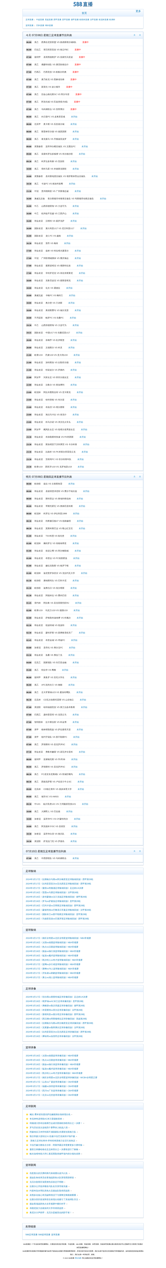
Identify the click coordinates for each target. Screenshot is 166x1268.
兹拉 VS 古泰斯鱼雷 (52, 484)
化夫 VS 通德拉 (53, 288)
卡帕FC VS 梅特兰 (54, 295)
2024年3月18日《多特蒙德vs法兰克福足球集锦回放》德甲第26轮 (56, 897)
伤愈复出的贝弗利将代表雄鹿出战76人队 (49, 1173)
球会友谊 (38, 221)
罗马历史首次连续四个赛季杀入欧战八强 (49, 1127)
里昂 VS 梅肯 (52, 243)
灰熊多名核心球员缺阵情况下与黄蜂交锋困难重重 (53, 1195)
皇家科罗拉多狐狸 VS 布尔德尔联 (57, 154)
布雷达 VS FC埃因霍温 (56, 558)
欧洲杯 (112, 19)
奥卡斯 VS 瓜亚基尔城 (53, 124)
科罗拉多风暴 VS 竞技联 (52, 161)
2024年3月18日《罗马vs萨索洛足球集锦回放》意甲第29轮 (53, 901)
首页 (84, 13)
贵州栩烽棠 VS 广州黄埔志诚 (55, 191)
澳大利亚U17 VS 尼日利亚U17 (60, 228)
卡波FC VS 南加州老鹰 (52, 183)
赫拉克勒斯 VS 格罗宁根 (57, 565)
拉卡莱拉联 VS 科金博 (56, 722)
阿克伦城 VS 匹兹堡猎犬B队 (54, 102)
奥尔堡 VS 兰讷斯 (54, 303)
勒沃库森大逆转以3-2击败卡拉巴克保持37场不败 (52, 1136)
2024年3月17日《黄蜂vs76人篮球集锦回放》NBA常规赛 (52, 968)
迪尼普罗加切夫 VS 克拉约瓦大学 (59, 573)
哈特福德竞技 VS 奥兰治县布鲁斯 (59, 707)
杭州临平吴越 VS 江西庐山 (53, 213)
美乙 (36, 42)
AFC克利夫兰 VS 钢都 (51, 685)
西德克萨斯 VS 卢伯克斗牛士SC (56, 781)
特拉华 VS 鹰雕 (48, 670)
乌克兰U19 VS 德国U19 (56, 610)
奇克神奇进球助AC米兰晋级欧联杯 (46, 1119)
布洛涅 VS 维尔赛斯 (55, 407)
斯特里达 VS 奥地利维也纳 (58, 498)
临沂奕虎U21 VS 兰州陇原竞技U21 (59, 804)
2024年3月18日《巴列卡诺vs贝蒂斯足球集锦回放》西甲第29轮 (55, 905)
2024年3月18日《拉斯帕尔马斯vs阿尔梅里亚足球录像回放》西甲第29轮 (59, 1023)
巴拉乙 (37, 49)
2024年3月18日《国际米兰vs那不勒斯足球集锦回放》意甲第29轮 (56, 914)
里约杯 (37, 603)
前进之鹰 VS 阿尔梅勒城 (57, 551)
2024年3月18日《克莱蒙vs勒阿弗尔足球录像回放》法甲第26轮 (55, 1027)
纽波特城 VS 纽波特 (55, 625)
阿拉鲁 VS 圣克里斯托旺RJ (56, 603)
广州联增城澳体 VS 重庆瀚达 (55, 258)
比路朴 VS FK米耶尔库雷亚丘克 (60, 452)
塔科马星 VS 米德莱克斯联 (53, 169)
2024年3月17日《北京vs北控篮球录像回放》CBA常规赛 (52, 1095)
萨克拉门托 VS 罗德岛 (53, 841)
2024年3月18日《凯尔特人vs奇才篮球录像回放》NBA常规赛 (54, 1073)
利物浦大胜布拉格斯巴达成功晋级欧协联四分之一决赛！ (56, 1123)
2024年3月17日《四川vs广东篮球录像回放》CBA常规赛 (52, 1090)
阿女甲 (37, 377)
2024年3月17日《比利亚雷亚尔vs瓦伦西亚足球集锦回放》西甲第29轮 (58, 883)
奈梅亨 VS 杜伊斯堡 (55, 340)
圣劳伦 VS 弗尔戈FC (53, 647)
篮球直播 (29, 25)
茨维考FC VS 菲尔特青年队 (58, 459)
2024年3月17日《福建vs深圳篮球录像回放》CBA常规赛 (52, 1086)
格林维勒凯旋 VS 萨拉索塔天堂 (56, 729)
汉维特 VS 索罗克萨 (55, 221)
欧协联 (37, 484)
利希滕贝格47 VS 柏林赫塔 (58, 521)
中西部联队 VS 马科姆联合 (53, 858)
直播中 (85, 42)
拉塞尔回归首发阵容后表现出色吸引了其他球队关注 (54, 1199)
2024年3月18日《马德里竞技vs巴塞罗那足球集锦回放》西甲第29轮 (57, 918)
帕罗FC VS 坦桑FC (55, 318)
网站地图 (78, 1258)
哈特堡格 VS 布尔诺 (55, 399)
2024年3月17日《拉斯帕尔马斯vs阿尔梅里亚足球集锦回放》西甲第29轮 (59, 879)
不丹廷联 (38, 318)
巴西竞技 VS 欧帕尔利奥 (54, 72)
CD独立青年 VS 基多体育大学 (57, 789)
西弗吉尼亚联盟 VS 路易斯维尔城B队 (58, 42)
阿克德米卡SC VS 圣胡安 (53, 826)
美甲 (36, 729)
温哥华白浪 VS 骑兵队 (53, 834)
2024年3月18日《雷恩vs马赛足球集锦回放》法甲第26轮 (52, 892)
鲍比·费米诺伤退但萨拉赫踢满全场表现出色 (50, 1114)
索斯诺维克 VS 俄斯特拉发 (58, 265)
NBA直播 (49, 25)
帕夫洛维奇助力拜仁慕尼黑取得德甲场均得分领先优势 (55, 1154)
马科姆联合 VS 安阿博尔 (52, 109)
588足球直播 (31, 1234)
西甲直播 (57, 19)
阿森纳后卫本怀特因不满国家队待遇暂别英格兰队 (53, 1132)
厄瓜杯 (37, 700)
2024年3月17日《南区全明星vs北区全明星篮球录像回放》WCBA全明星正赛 (61, 1077)
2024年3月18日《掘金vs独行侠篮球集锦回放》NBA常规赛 (53, 951)
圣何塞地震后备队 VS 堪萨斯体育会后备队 (65, 176)
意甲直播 (66, 19)
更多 (138, 11)
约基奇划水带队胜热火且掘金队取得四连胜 (50, 1190)
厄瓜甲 (37, 124)
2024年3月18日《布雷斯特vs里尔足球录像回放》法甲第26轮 (54, 1010)
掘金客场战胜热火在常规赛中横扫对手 (47, 1204)
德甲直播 (75, 19)
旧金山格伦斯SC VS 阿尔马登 (55, 94)
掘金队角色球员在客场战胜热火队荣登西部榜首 (52, 1177)
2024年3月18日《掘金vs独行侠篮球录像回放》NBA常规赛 (53, 1064)
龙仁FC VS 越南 (53, 236)
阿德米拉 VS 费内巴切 (56, 595)
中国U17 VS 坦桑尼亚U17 (58, 332)
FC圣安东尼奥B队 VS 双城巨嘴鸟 (57, 774)
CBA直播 (40, 25)
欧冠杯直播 (103, 19)
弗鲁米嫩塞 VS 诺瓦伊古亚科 (59, 752)
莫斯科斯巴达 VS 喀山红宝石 (59, 528)
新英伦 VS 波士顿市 (50, 87)
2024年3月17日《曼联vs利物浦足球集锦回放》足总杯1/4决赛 (54, 888)
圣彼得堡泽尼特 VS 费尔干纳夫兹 (61, 491)
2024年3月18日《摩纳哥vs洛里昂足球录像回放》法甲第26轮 (54, 1036)
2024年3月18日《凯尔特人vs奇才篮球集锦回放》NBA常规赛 (54, 960)
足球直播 (29, 19)
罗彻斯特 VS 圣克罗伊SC (53, 744)
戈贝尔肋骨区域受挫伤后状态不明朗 (46, 1182)
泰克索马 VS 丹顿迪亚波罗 (53, 139)
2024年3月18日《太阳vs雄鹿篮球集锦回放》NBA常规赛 (52, 942)
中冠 (36, 191)
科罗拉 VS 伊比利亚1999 (55, 513)
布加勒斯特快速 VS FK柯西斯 (59, 437)
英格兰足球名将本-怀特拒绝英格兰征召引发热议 (52, 1140)
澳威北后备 (39, 198)
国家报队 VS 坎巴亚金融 (54, 662)
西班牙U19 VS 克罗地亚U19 (58, 467)
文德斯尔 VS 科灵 (54, 347)
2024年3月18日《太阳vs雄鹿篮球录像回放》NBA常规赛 (52, 1055)
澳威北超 (38, 295)
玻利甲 (37, 57)
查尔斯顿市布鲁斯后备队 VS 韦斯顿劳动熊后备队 (71, 198)
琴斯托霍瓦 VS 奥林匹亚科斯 (59, 506)
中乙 (36, 206)
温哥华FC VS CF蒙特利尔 (55, 819)
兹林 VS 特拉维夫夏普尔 (57, 251)
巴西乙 (37, 72)
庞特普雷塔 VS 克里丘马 (54, 714)
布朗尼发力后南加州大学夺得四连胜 (46, 1208)
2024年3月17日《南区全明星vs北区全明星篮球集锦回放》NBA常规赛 (58, 938)
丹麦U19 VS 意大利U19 (56, 355)
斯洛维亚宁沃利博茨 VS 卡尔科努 (61, 444)
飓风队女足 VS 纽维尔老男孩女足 (59, 429)
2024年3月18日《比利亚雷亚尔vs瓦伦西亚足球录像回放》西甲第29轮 (58, 1032)
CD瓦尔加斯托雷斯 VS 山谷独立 (58, 700)
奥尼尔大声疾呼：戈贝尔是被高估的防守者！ (51, 1212)
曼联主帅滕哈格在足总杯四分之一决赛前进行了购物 (54, 1149)
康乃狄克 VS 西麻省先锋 (52, 79)
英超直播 (49, 19)
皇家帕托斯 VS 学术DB (54, 759)
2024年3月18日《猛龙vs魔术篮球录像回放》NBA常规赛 (52, 1069)
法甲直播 (94, 19)
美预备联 (38, 146)
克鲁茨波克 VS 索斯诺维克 (58, 280)
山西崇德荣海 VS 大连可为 (53, 206)
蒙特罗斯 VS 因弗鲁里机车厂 (59, 632)
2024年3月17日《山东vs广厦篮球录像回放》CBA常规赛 (52, 1082)
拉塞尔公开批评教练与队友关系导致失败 (49, 1186)
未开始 (74, 116)
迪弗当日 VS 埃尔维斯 (53, 588)
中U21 (37, 804)
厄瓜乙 (37, 662)
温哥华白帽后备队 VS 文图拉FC (61, 146)
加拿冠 (37, 647)
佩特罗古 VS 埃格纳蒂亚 (54, 543)
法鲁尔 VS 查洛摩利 (55, 385)
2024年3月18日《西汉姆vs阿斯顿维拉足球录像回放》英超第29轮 (56, 1019)
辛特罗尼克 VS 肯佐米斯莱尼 (59, 273)
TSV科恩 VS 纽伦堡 (55, 536)
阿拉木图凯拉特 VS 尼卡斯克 (57, 392)
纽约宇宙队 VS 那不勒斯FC (54, 737)
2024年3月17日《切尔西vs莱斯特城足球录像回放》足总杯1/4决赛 (57, 997)
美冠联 (37, 707)
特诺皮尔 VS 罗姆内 (55, 370)
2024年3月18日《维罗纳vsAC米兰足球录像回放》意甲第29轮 (54, 1001)
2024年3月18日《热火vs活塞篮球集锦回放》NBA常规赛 (52, 947)
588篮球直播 (44, 1234)
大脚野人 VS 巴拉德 (50, 811)
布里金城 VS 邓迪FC (55, 640)
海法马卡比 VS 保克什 (56, 414)
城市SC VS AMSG (50, 796)
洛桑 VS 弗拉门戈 (54, 655)
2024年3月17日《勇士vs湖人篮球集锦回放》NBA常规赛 (52, 977)
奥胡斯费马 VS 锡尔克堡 (57, 310)
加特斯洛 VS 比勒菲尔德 (57, 362)
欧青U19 (38, 355)
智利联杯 (38, 722)
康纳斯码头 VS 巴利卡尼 (54, 580)
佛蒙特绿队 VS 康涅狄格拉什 (55, 64)
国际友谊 (38, 228)
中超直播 (40, 19)
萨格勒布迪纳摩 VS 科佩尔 (58, 618)
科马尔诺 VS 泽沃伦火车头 (58, 422)
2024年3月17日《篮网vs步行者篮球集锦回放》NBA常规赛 (53, 964)
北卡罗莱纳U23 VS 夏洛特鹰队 (55, 692)
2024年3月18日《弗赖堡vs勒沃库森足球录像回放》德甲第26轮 (55, 1005)
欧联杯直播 (84, 19)
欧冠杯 (37, 392)
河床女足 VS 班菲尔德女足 (56, 377)
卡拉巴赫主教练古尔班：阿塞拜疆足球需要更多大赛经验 (56, 1145)
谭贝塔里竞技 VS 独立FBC (56, 49)
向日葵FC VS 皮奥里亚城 (53, 116)
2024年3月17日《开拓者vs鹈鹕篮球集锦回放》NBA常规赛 (53, 973)
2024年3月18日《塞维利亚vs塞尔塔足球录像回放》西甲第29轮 (55, 1014)
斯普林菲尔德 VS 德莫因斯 (53, 131)
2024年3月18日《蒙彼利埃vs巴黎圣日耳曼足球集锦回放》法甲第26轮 (58, 910)
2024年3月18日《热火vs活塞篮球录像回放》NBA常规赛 (52, 1060)
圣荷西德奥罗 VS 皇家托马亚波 (58, 57)
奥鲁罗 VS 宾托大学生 (53, 677)
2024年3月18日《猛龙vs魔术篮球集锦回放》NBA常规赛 (52, 955)
